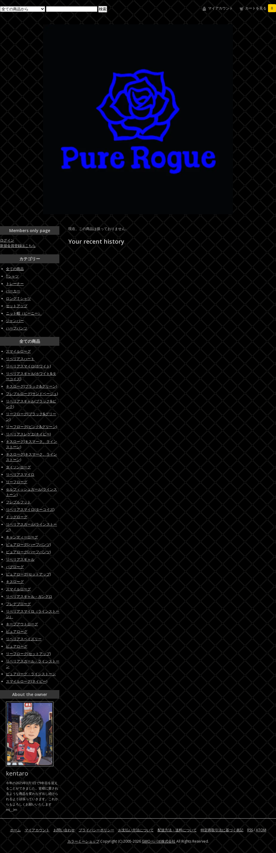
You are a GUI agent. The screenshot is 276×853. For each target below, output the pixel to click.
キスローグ (15, 581)
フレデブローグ (18, 603)
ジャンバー (15, 320)
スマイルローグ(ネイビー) (26, 681)
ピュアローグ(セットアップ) (28, 574)
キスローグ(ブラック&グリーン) (31, 386)
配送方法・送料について (177, 830)
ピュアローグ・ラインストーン (31, 673)
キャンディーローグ (22, 537)
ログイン (7, 240)
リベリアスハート (20, 358)
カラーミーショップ (83, 841)
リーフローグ (16, 481)
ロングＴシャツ (18, 298)
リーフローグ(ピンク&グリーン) (31, 426)
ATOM (261, 830)
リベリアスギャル (20, 559)
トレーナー (15, 283)
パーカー (13, 291)
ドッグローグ (16, 516)
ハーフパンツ (16, 328)
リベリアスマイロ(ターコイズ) (30, 509)
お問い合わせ (64, 830)
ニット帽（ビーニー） (24, 313)
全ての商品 (15, 268)
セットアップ (16, 305)
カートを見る (260, 8)
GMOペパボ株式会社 (158, 841)
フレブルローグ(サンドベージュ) (32, 393)
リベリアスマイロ (20, 474)
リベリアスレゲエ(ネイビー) (28, 434)
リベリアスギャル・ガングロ (29, 596)
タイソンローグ (18, 467)
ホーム (15, 830)
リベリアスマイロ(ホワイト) (28, 366)
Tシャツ (12, 276)
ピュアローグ (16, 631)
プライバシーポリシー (96, 830)
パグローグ (15, 566)
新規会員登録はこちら (18, 245)
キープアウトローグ (22, 624)
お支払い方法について (136, 830)
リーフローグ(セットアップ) (28, 653)
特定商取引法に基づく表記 (222, 830)
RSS (250, 830)
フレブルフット (18, 502)
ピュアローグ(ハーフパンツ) (28, 544)
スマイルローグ (18, 351)
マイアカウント (220, 8)
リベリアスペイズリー (24, 638)
